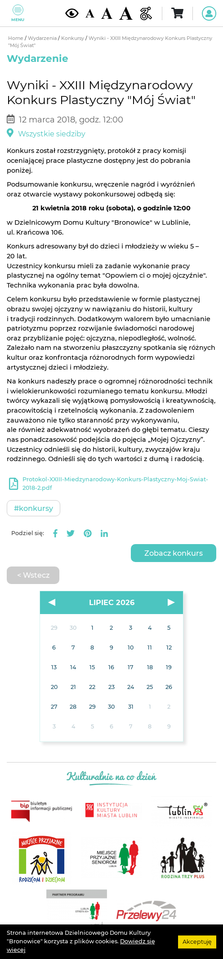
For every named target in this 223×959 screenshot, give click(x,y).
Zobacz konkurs (173, 553)
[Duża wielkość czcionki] (126, 13)
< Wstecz (33, 575)
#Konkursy (33, 508)
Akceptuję (197, 941)
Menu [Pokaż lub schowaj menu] (17, 13)
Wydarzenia (43, 38)
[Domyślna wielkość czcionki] (89, 13)
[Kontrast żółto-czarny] (72, 13)
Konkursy (73, 38)
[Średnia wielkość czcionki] (106, 13)
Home (16, 38)
